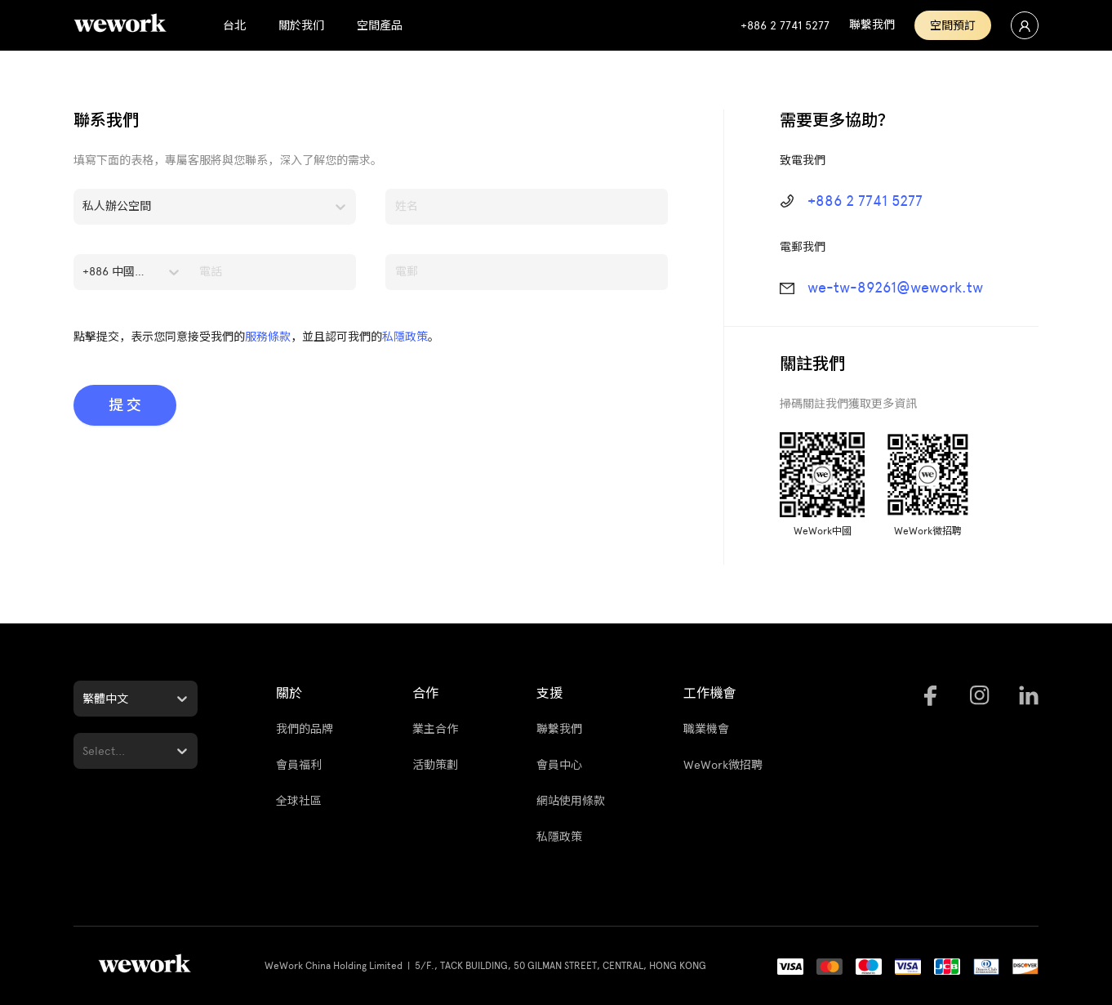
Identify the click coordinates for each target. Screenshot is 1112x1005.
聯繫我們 (559, 729)
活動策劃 (435, 765)
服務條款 (268, 337)
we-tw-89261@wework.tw (895, 288)
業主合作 (435, 729)
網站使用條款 (570, 801)
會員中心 (559, 765)
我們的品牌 (304, 729)
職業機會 (706, 729)
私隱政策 (405, 337)
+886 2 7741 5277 (865, 201)
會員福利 (299, 765)
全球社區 (299, 801)
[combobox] (84, 207)
